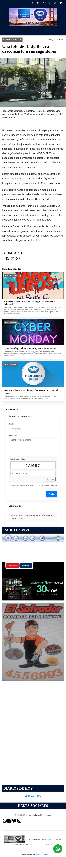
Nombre (12, 424)
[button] (32, 3)
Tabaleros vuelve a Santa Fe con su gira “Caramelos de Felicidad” (30, 302)
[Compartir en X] (13, 258)
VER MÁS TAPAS (33, 796)
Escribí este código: (17, 459)
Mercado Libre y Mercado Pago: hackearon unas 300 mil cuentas (31, 391)
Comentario (13, 435)
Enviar (52, 494)
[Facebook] (49, 3)
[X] (43, 3)
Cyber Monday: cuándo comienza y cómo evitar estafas (30, 348)
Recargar (50, 479)
